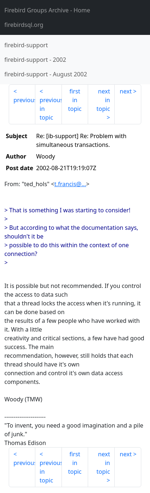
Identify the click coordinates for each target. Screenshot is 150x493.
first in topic (75, 100)
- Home (47, 10)
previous (24, 100)
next (126, 91)
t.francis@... (70, 184)
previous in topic (51, 108)
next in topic (103, 100)
